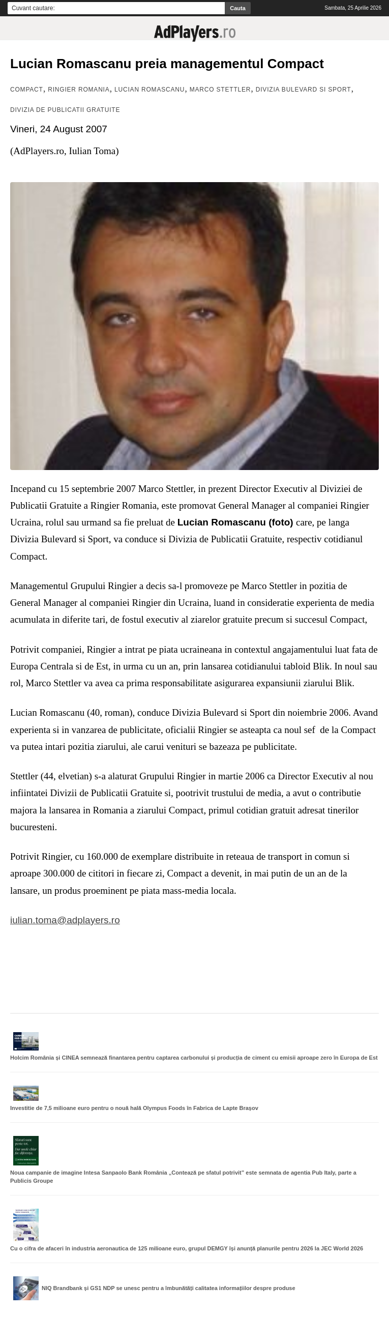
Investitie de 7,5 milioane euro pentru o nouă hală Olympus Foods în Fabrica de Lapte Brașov (134, 1108)
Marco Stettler (220, 89)
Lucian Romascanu (149, 89)
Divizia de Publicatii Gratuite (65, 110)
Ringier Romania (78, 89)
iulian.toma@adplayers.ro (65, 920)
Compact (26, 89)
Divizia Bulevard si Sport (303, 89)
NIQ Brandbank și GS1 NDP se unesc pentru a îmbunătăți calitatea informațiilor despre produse (168, 1288)
